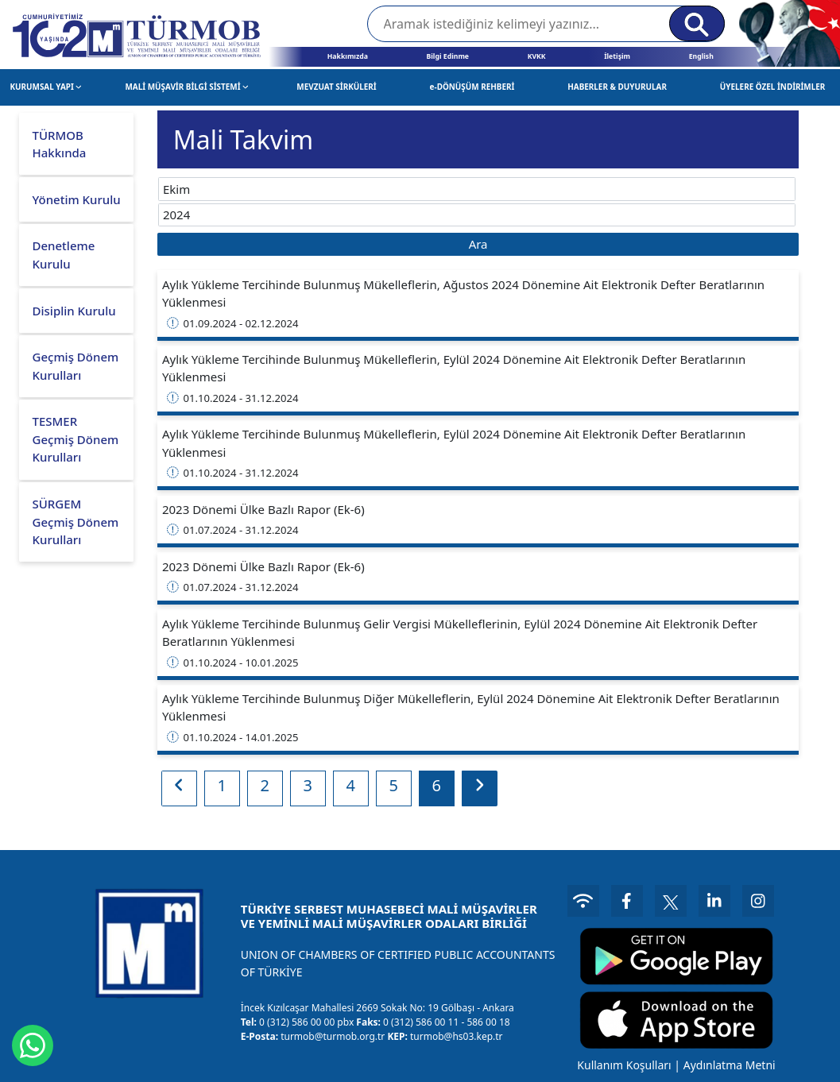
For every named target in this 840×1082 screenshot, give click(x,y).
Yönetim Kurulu (77, 199)
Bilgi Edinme (447, 56)
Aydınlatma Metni (729, 1064)
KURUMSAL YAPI (46, 86)
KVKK (537, 56)
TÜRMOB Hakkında (60, 144)
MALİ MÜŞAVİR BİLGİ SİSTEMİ (186, 86)
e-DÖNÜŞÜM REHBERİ (472, 86)
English (701, 56)
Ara (478, 244)
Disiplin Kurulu (74, 311)
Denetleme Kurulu (64, 255)
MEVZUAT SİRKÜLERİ (336, 86)
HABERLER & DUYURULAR (617, 86)
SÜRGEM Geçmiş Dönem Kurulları (76, 521)
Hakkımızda (347, 56)
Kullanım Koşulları (624, 1064)
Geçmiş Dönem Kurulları (76, 366)
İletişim (617, 56)
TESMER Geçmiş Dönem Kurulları (76, 439)
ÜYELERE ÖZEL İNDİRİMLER (773, 86)
